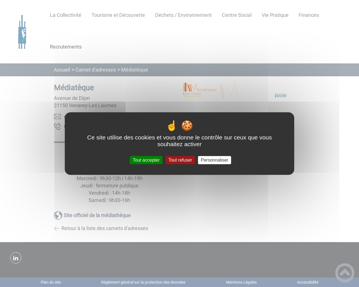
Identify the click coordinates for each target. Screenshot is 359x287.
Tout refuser (180, 160)
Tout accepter (146, 160)
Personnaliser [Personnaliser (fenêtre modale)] (214, 160)
